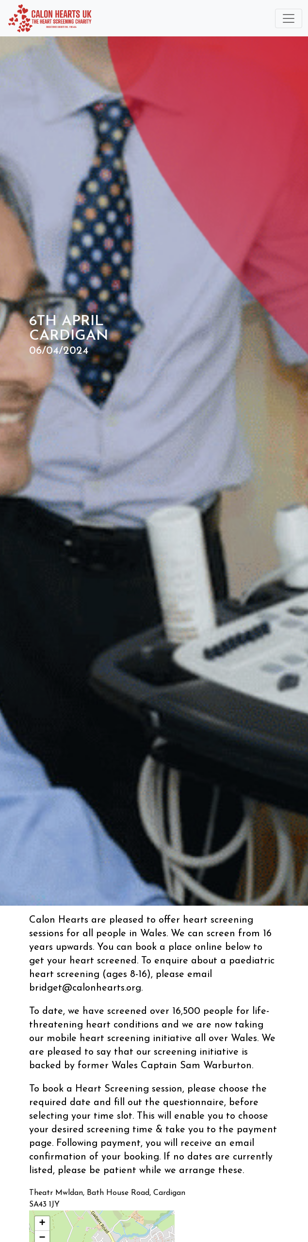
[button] (42, 1223)
